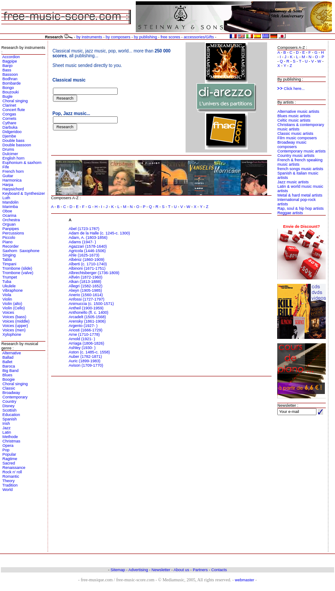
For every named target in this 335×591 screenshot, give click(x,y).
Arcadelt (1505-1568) (87, 317)
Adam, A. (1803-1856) (88, 237)
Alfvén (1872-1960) (86, 277)
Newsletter (161, 570)
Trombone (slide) (17, 268)
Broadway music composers (291, 144)
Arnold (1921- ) (82, 339)
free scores (170, 37)
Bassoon (10, 74)
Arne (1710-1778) (84, 334)
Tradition (10, 485)
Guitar (8, 176)
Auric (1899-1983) (84, 361)
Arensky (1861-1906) (87, 321)
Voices (9, 312)
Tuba (6, 281)
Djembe (9, 136)
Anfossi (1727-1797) (86, 299)
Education (11, 415)
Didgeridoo (12, 132)
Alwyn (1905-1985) (85, 290)
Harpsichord (13, 189)
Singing (9, 255)
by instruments (89, 37)
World (8, 489)
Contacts (219, 570)
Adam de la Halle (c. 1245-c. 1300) (99, 233)
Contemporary (15, 397)
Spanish (10, 419)
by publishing (145, 37)
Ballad (8, 357)
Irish (6, 423)
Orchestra (11, 220)
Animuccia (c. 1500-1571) (91, 303)
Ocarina (10, 215)
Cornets (10, 118)
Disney (9, 406)
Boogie (9, 379)
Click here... (291, 88)
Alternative (11, 353)
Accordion (11, 57)
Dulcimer (11, 154)
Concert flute (14, 110)
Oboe (7, 211)
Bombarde (12, 83)
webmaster (244, 580)
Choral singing (15, 101)
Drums (9, 149)
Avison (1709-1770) (86, 365)
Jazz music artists (293, 182)
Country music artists (295, 155)
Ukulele (9, 286)
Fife (6, 167)
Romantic (11, 476)
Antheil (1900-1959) (86, 308)
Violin (7, 299)
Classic (9, 388)
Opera (8, 445)
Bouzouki (11, 92)
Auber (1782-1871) (85, 356)
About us (182, 570)
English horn (14, 158)
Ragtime (10, 459)
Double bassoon (17, 145)
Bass (7, 70)
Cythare (10, 123)
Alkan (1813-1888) (85, 281)
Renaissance (14, 467)
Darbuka (10, 127)
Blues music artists (293, 116)
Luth (7, 198)
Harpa (8, 184)
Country (10, 401)
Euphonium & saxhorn (22, 162)
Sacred (9, 463)
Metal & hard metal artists (299, 195)
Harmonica (12, 180)
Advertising (138, 570)
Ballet (8, 362)
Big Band (11, 370)
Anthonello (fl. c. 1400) (88, 312)
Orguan (9, 224)
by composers (118, 37)
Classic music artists (295, 133)
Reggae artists (290, 213)
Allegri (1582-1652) (86, 286)
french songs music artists (300, 169)
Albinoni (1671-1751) (87, 268)
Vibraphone (13, 290)
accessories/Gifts (199, 37)
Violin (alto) (12, 303)
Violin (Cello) (14, 308)
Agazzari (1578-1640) (88, 246)
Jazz (7, 428)
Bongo (8, 87)
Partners (200, 570)
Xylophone (12, 334)
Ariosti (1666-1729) (86, 330)
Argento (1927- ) (83, 325)
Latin (7, 432)
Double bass (14, 140)
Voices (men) (14, 330)
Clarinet (9, 105)
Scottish (10, 410)
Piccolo (9, 237)
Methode (10, 437)
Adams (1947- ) (82, 242)
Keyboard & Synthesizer (24, 193)
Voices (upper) (15, 325)
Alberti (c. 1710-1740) (88, 264)
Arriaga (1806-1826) (86, 343)
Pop (6, 450)
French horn (13, 171)
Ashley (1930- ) (82, 348)
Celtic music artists (293, 120)
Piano (8, 242)
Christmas (12, 441)
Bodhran (10, 79)
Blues (8, 375)
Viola (7, 295)
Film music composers (297, 138)
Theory (8, 481)
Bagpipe (10, 61)
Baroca (9, 366)
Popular (9, 454)
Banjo (8, 65)
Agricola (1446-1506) (87, 251)
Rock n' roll (12, 472)
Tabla (7, 259)
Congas (9, 114)
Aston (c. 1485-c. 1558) (89, 352)
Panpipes (11, 229)
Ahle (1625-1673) (84, 255)
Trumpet (9, 277)
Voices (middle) (16, 321)
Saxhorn (10, 251)
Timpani (9, 264)
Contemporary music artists (301, 151)
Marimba (10, 206)
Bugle (8, 96)
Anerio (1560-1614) (86, 295)
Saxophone (29, 251)
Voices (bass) (14, 317)
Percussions (13, 233)
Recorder (11, 246)
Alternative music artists (298, 111)
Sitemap (118, 570)
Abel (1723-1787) (84, 229)
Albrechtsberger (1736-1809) (94, 273)
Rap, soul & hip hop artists (300, 208)
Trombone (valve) (17, 273)
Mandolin (11, 202)
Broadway (11, 392)
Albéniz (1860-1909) (86, 259)
